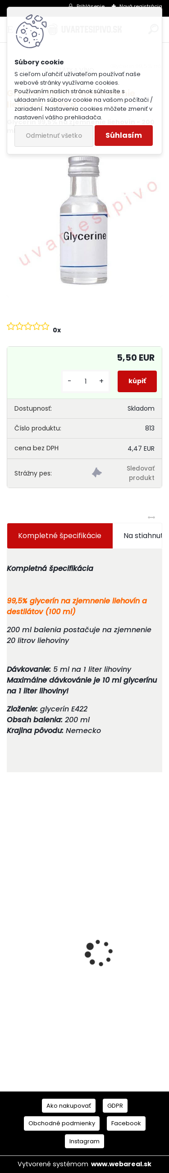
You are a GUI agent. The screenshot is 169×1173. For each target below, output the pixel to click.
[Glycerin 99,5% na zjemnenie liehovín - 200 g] (84, 220)
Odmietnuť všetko (54, 135)
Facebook (126, 1123)
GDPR (115, 1105)
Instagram (84, 1141)
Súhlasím (123, 135)
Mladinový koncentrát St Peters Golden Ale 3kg (82, 1005)
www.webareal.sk (121, 1163)
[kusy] (86, 381)
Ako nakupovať (68, 1105)
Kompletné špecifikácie (59, 535)
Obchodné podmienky (61, 1123)
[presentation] (12, 937)
